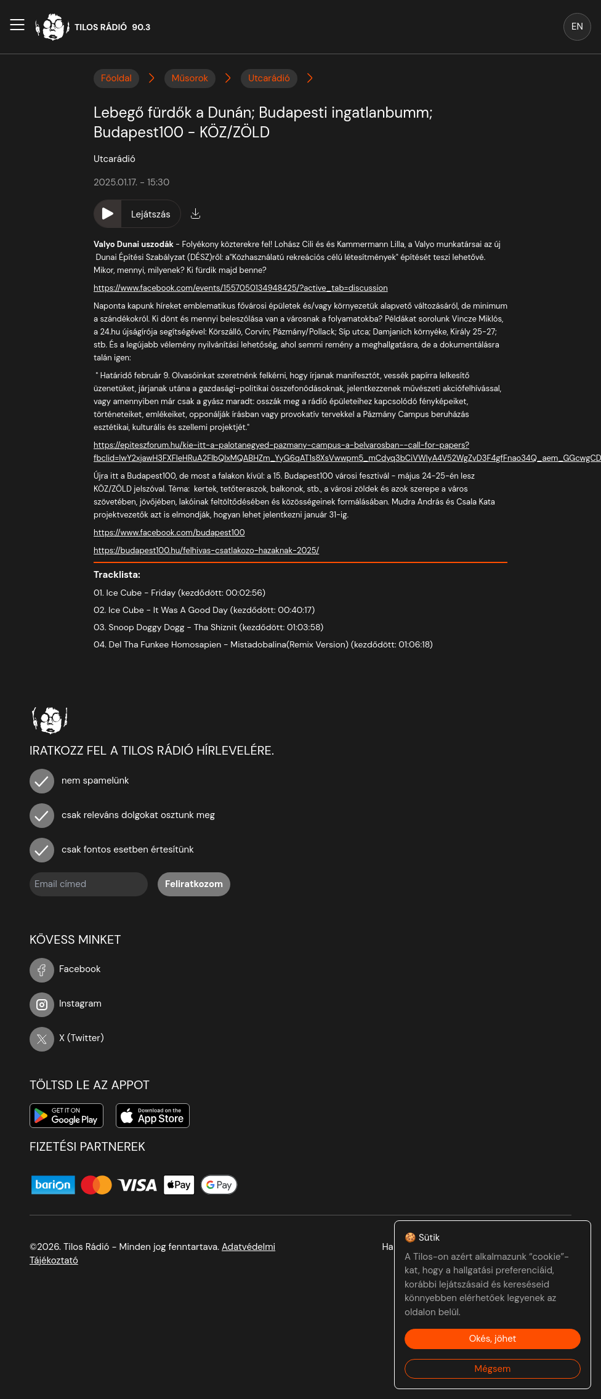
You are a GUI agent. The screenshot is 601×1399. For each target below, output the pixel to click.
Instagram (66, 1003)
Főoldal (116, 78)
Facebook (65, 969)
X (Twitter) (67, 1038)
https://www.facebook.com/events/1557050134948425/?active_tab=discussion (241, 288)
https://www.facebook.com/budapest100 (169, 532)
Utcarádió (269, 78)
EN (577, 26)
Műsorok (190, 78)
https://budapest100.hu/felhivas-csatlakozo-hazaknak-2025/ (206, 550)
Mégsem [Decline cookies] (493, 1369)
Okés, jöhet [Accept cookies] (493, 1338)
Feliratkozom (194, 884)
